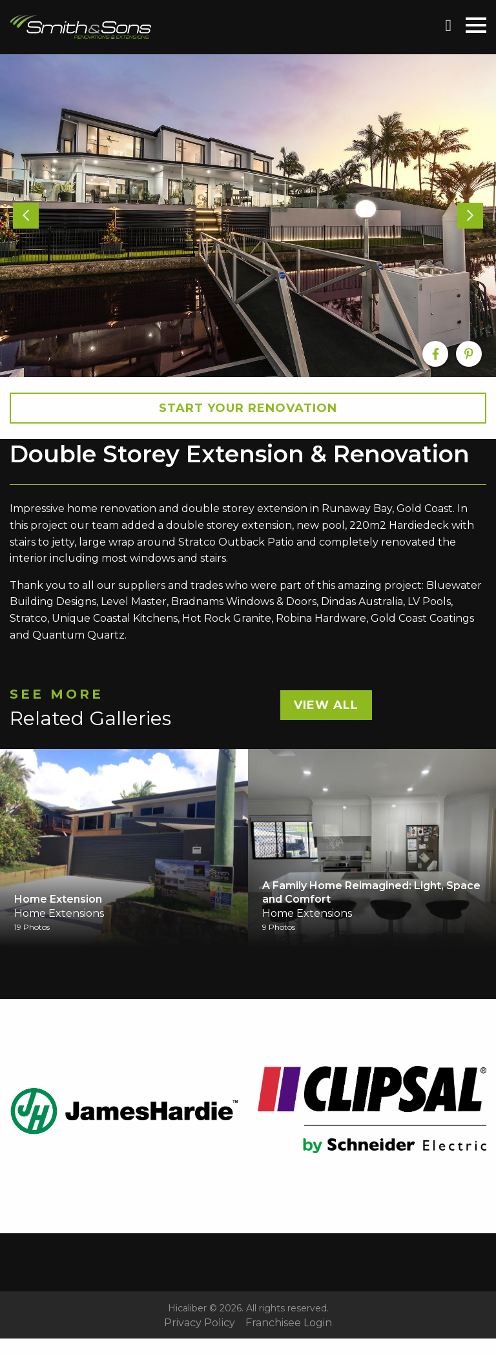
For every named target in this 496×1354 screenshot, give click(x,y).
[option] (248, 215)
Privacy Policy (199, 1323)
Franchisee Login (288, 1323)
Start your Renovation (248, 408)
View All (326, 705)
